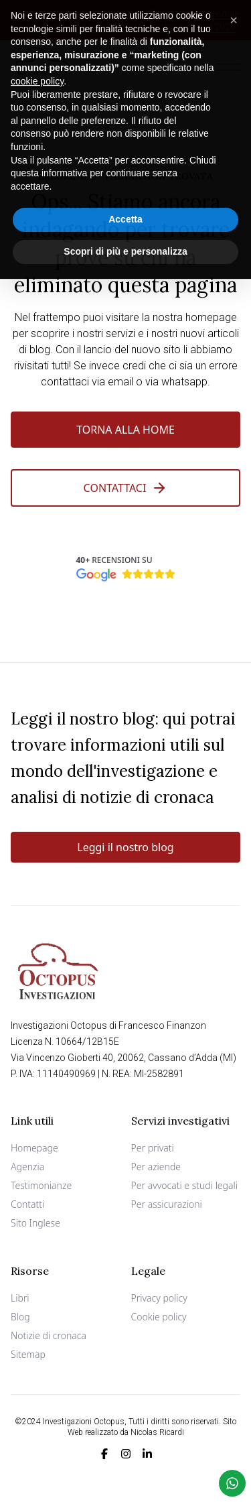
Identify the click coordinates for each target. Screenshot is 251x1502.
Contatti (27, 1204)
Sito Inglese (35, 1222)
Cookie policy (159, 1316)
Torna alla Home (125, 429)
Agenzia (27, 1166)
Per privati (152, 1147)
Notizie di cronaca (48, 1335)
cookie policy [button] (37, 73)
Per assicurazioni (166, 1204)
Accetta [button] (125, 211)
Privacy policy (159, 1298)
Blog (20, 1316)
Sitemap (28, 1354)
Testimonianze (41, 1185)
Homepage (34, 1147)
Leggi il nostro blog (125, 847)
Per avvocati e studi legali (184, 1185)
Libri (20, 1298)
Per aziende (156, 1166)
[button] (233, 12)
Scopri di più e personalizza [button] (125, 243)
